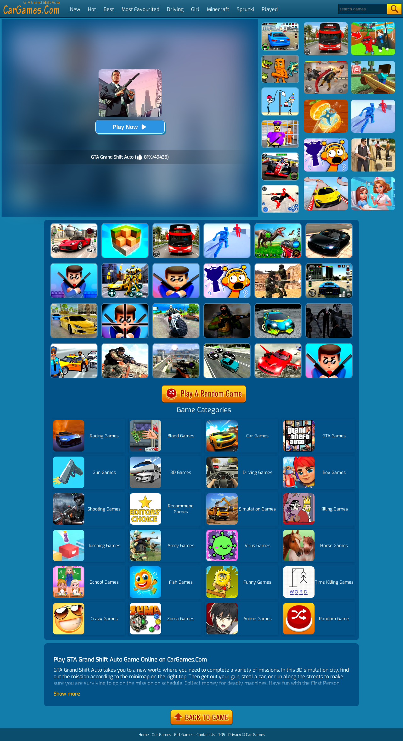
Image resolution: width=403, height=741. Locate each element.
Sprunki (245, 9)
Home (144, 734)
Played (270, 9)
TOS (221, 734)
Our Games (161, 734)
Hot (92, 9)
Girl (195, 9)
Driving (175, 9)
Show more (67, 694)
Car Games (255, 734)
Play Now (129, 127)
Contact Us (205, 734)
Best (109, 9)
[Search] (362, 9)
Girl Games (183, 734)
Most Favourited (140, 9)
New (75, 9)
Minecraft (218, 9)
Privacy (234, 734)
